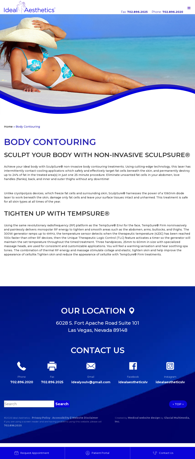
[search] (62, 403)
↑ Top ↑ (178, 404)
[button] (189, 8)
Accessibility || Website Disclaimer (75, 417)
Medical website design (144, 417)
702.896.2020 (13, 425)
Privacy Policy (41, 417)
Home (8, 126)
